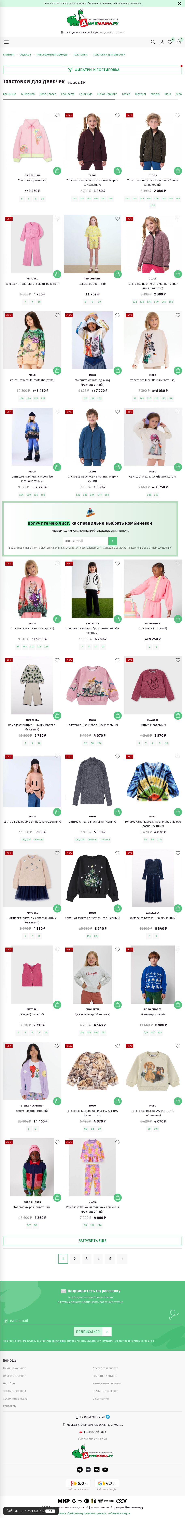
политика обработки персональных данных (80, 1513)
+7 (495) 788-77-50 (92, 1417)
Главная (10, 54)
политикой (59, 547)
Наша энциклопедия (106, 1383)
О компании (100, 1398)
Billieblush (28, 94)
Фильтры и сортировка (93, 69)
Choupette (67, 94)
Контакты (9, 1406)
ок (50, 1511)
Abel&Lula (9, 94)
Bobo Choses (48, 94)
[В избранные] (57, 115)
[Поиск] (153, 42)
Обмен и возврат (14, 1376)
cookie (39, 1511)
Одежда (27, 54)
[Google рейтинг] (107, 1485)
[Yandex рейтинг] (78, 1485)
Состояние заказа (15, 1398)
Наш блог (9, 1383)
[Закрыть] (179, 3)
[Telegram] (108, 1417)
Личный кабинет (14, 1368)
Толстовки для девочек (109, 54)
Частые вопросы (14, 1391)
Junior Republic (107, 94)
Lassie (126, 94)
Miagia (155, 94)
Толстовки (82, 54)
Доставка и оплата (105, 1368)
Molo (168, 94)
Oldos (179, 94)
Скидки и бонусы (104, 1376)
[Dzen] (88, 1469)
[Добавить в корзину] (57, 171)
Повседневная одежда (54, 54)
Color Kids (85, 94)
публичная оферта (119, 1513)
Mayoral (140, 94)
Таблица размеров (105, 1391)
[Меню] (6, 42)
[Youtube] (105, 1469)
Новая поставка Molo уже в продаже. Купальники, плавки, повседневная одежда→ (92, 3)
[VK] (97, 1469)
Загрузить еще (92, 1241)
